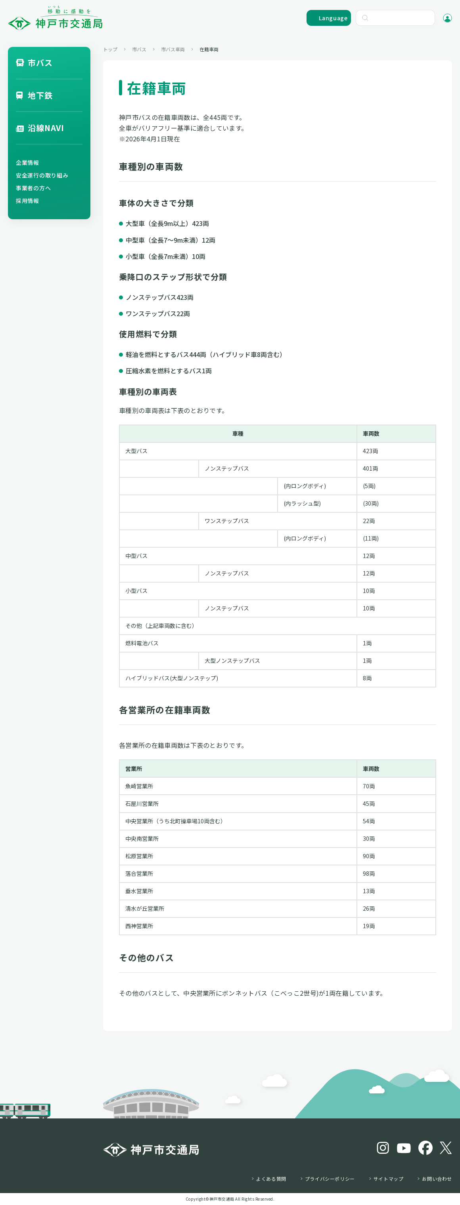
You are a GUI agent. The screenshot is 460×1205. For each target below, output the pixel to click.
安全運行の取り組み (42, 175)
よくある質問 (271, 1178)
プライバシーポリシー (330, 1178)
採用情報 (27, 201)
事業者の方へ (33, 188)
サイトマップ (389, 1178)
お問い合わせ (437, 1178)
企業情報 (27, 162)
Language (333, 18)
